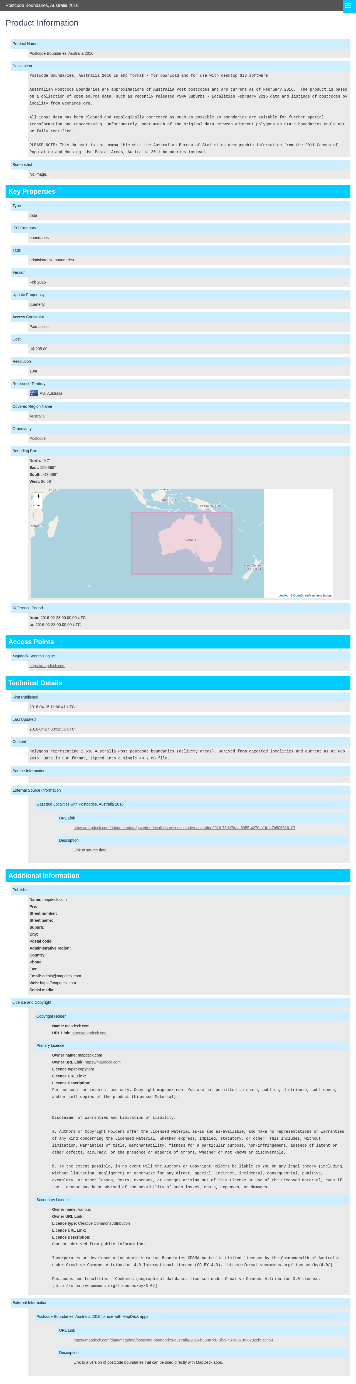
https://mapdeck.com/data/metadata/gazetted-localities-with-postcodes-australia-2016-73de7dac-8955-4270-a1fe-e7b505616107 (185, 828)
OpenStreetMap (304, 595)
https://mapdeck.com (47, 666)
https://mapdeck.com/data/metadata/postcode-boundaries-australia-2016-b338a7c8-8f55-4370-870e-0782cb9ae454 (173, 1340)
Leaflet (283, 595)
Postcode (37, 438)
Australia (36, 416)
